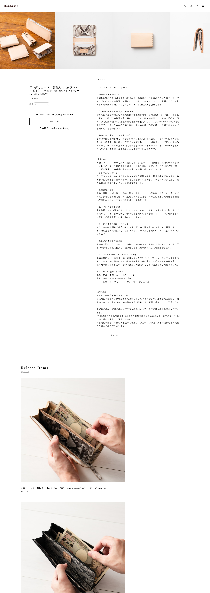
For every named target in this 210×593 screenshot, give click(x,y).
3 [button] (102, 79)
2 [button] (100, 79)
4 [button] (104, 79)
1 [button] (98, 79)
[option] (105, 44)
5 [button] (106, 79)
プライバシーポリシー (41, 576)
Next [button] (205, 44)
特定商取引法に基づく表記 (63, 576)
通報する (114, 335)
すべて (30, 465)
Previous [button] (4, 44)
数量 (31, 104)
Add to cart (54, 121)
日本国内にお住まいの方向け (55, 128)
